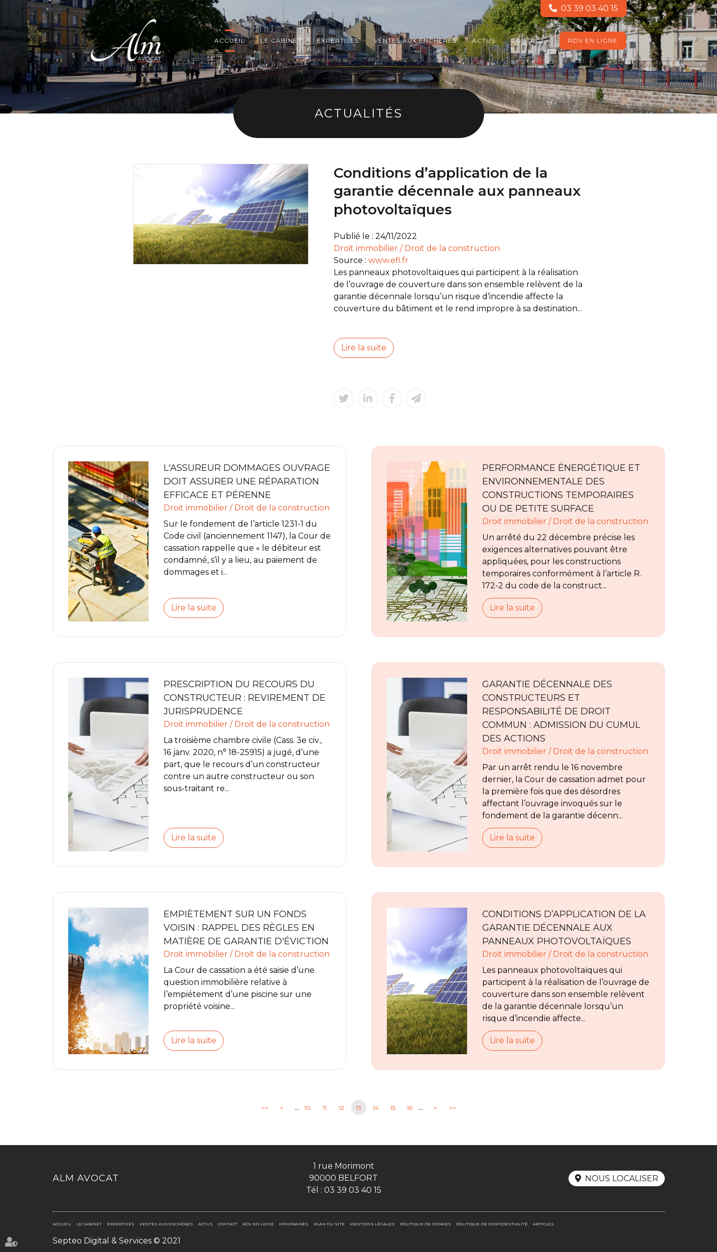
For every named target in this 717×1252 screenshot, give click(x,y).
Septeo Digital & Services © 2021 (117, 1240)
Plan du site (329, 1223)
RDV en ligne (593, 40)
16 (409, 1107)
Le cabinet (281, 40)
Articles (543, 1223)
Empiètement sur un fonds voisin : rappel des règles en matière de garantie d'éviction (246, 928)
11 (325, 1107)
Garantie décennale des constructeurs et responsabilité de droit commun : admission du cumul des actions (561, 711)
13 (358, 1107)
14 (376, 1107)
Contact (527, 40)
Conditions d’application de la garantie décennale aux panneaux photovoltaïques (564, 928)
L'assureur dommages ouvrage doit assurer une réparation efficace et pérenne (247, 481)
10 (307, 1107)
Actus (483, 40)
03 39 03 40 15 (589, 8)
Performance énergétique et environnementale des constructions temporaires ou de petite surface (561, 488)
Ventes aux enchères (415, 40)
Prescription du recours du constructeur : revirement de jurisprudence (245, 698)
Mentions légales (372, 1223)
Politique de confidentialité (492, 1223)
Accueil (229, 40)
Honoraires (294, 1223)
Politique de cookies (425, 1223)
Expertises (338, 40)
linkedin (697, 626)
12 (341, 1107)
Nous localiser (621, 1178)
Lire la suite (363, 347)
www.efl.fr (388, 260)
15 (392, 1107)
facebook (697, 606)
